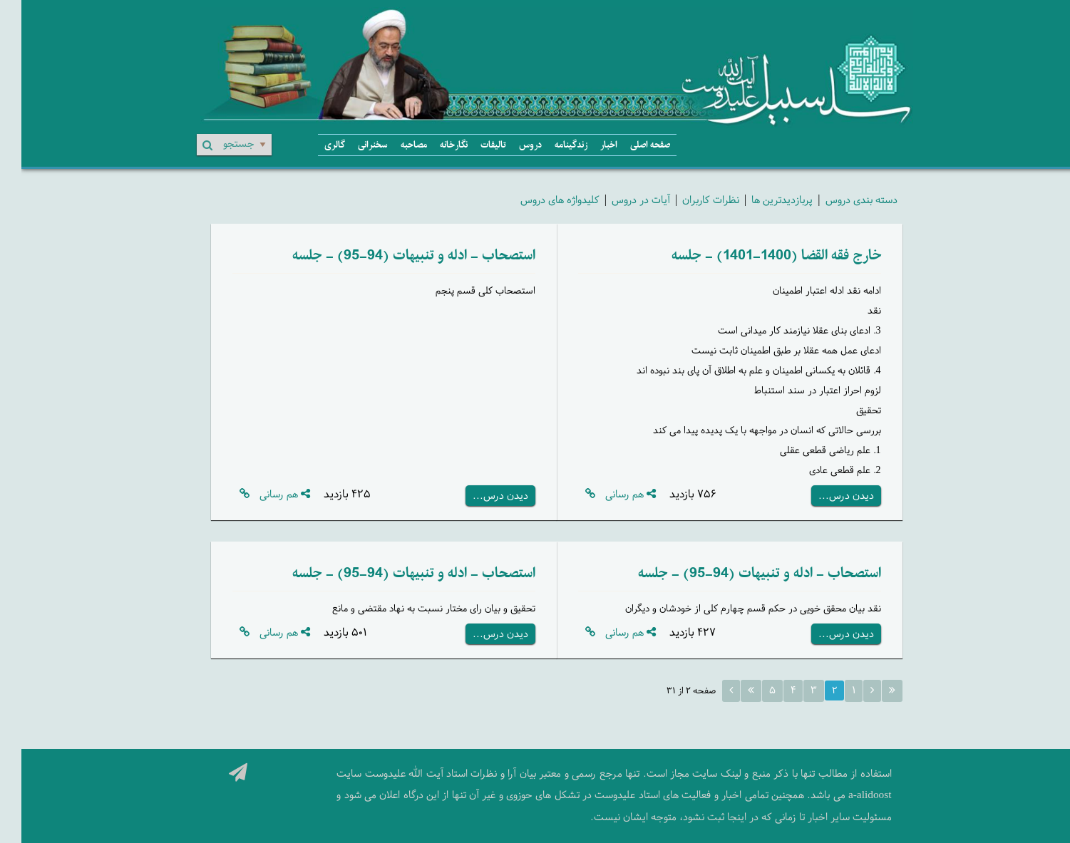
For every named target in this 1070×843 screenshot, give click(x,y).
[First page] (870, 691)
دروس (509, 145)
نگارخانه (432, 145)
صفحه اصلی (629, 145)
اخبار (587, 145)
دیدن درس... (825, 495)
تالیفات (472, 145)
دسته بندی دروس (840, 199)
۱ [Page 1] (832, 690)
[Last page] (729, 691)
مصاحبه (392, 145)
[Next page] (710, 691)
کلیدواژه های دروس (538, 199)
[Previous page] (851, 691)
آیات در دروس (619, 199)
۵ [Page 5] (751, 690)
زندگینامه (549, 145)
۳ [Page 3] (792, 690)
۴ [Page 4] (771, 690)
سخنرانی (351, 145)
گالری (313, 145)
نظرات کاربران (689, 199)
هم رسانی (609, 494)
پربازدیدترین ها (760, 199)
